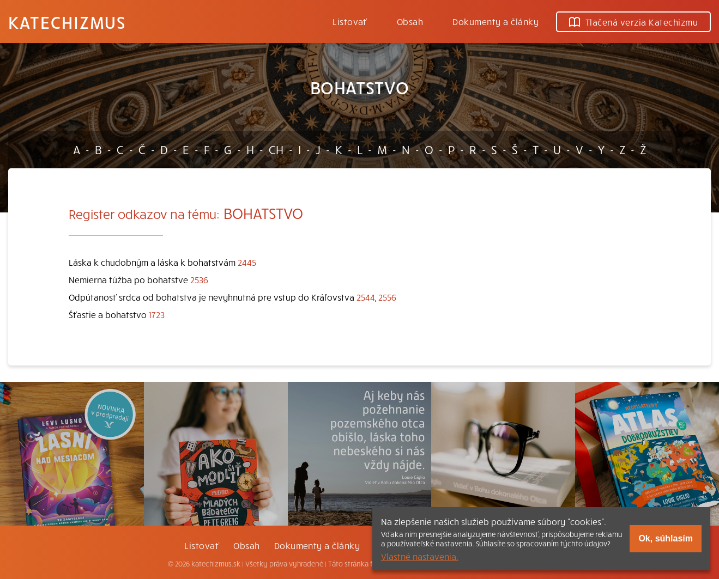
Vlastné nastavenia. (419, 556)
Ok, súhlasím (665, 538)
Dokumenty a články (495, 21)
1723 (157, 314)
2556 (387, 296)
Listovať (350, 21)
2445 (247, 262)
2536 (199, 279)
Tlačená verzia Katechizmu (633, 21)
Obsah (410, 21)
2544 (366, 296)
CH (276, 149)
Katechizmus (67, 22)
